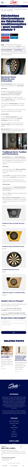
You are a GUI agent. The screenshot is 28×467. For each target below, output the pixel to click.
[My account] (25, 2)
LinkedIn (13, 37)
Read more (3, 368)
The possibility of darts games (7, 356)
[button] (2, 2)
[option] (7, 358)
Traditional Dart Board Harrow (10, 269)
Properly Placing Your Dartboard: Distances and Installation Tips (20, 358)
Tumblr (4, 40)
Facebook (4, 35)
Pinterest (4, 37)
